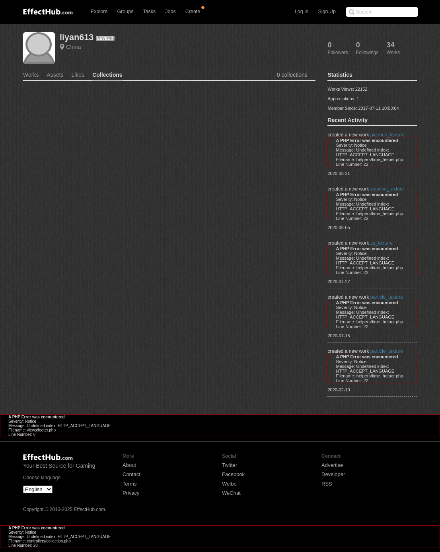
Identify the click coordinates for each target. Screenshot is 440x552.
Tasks (149, 11)
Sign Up (327, 11)
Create (193, 11)
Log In (302, 11)
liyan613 (76, 37)
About (129, 465)
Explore (99, 11)
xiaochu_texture (387, 189)
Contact (131, 474)
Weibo (229, 484)
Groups (125, 11)
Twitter (229, 465)
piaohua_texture (387, 135)
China (73, 47)
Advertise (332, 465)
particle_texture (386, 297)
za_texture (381, 243)
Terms (129, 484)
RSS (326, 484)
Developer (333, 474)
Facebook (233, 474)
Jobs (170, 11)
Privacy (131, 493)
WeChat (231, 493)
